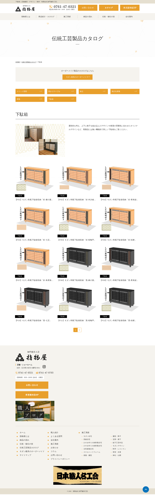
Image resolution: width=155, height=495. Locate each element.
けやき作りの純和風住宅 (93, 447)
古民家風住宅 (89, 450)
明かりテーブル (55, 92)
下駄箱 (51, 100)
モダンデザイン (118, 447)
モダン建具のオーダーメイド (32, 452)
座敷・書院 (88, 456)
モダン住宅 (88, 437)
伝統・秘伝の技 (108, 17)
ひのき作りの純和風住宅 (93, 443)
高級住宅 (87, 440)
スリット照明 (22, 92)
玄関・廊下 (117, 440)
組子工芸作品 (118, 443)
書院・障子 (117, 437)
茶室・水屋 (117, 453)
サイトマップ (25, 456)
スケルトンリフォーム (92, 453)
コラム (53, 452)
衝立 (82, 92)
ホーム (22, 433)
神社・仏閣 (117, 456)
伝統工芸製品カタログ (29, 448)
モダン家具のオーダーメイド (76, 77)
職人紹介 (54, 433)
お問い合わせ (56, 456)
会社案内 (129, 17)
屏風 (19, 100)
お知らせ (54, 448)
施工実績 (67, 17)
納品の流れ (87, 17)
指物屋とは (25, 17)
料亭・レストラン (119, 450)
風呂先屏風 (116, 92)
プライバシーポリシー (60, 460)
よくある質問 (56, 437)
